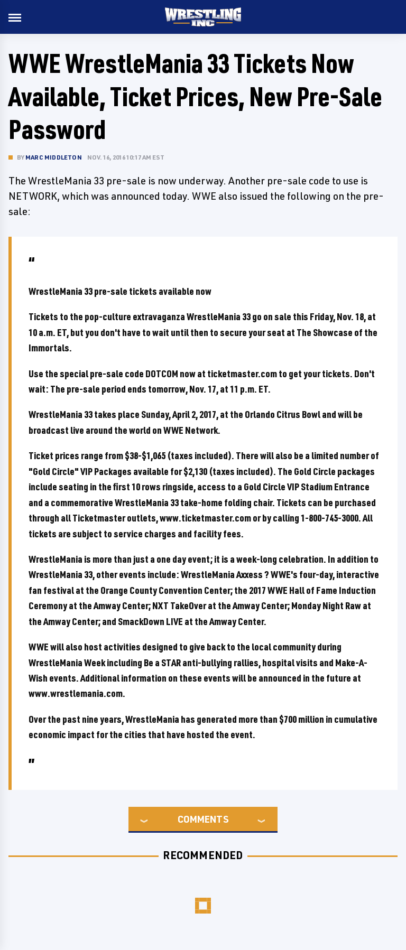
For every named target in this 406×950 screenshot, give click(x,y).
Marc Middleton (53, 157)
